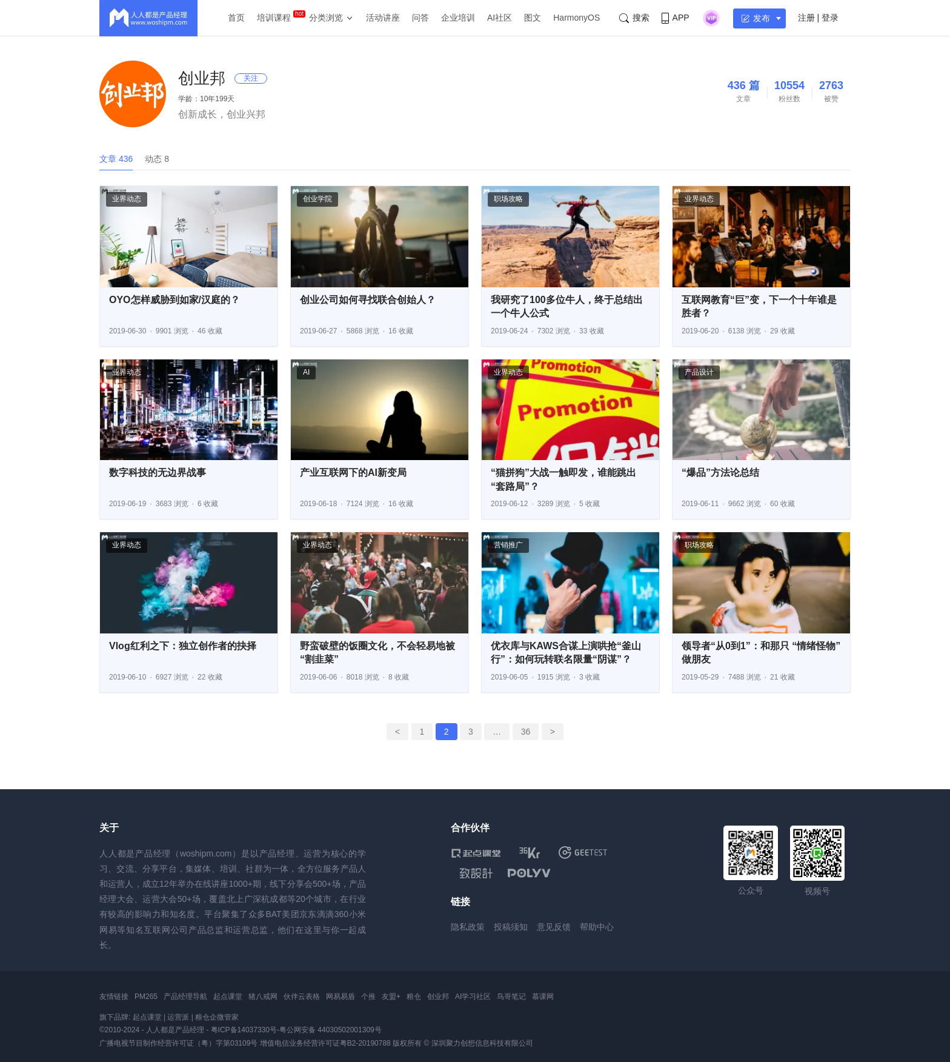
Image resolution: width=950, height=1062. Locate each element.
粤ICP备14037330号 (244, 1030)
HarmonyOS (576, 17)
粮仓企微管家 (217, 1017)
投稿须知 (511, 927)
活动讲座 (383, 17)
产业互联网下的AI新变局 (353, 472)
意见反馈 (554, 927)
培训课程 (274, 17)
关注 (251, 78)
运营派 (178, 1017)
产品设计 (699, 372)
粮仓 (414, 996)
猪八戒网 (262, 996)
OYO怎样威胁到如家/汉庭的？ (174, 300)
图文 (532, 17)
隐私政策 (468, 927)
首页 (236, 17)
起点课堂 (227, 996)
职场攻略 (508, 199)
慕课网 (543, 996)
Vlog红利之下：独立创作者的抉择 (182, 646)
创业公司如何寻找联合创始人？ (368, 300)
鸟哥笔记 (511, 996)
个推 (368, 996)
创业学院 (317, 199)
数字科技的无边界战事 (157, 472)
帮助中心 (597, 927)
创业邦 (438, 996)
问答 (420, 17)
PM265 (146, 996)
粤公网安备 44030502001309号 (330, 1030)
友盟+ (391, 996)
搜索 (634, 18)
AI (306, 372)
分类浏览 (326, 17)
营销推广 (508, 545)
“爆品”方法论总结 (720, 472)
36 (526, 731)
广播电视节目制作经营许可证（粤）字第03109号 (178, 1043)
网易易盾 (340, 996)
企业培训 (458, 17)
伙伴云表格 (302, 996)
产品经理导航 (185, 996)
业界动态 (126, 199)
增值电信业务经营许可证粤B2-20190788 (325, 1043)
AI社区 (499, 17)
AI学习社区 (473, 996)
